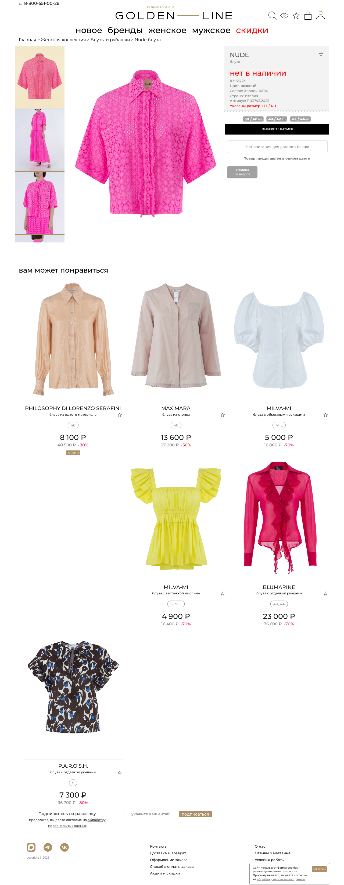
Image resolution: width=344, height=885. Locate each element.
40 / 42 (276, 119)
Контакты (158, 846)
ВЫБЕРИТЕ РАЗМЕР (277, 129)
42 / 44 (300, 119)
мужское (212, 30)
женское (167, 30)
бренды (125, 30)
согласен (319, 869)
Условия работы (269, 860)
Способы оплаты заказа (172, 866)
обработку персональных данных (281, 879)
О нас (260, 846)
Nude (239, 54)
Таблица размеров (242, 172)
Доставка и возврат (168, 853)
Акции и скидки (165, 873)
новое (88, 30)
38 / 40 (253, 119)
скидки (253, 30)
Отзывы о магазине (273, 853)
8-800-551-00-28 (39, 3)
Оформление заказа (169, 860)
